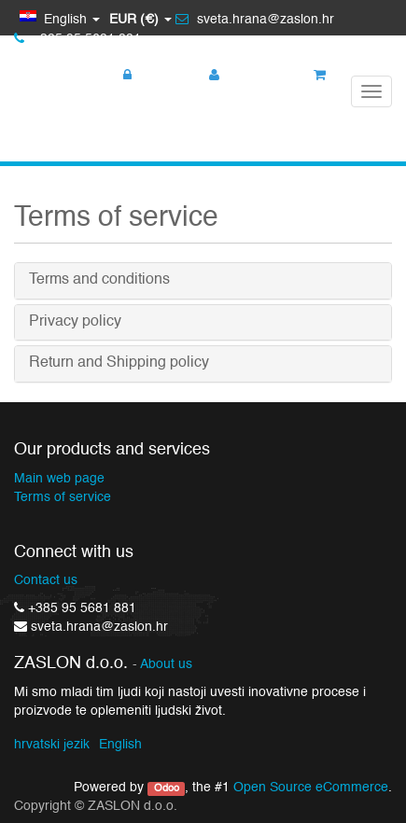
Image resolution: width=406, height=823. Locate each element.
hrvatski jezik (52, 744)
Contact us (45, 580)
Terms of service (62, 497)
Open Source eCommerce (310, 787)
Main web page (59, 478)
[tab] (203, 281)
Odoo (166, 788)
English (120, 744)
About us (166, 665)
